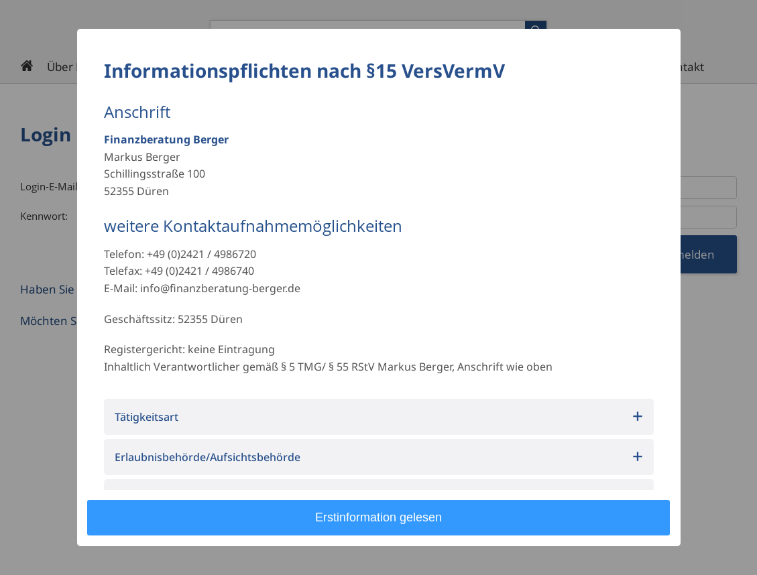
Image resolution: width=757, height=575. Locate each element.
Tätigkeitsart (146, 416)
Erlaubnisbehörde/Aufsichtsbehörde (207, 457)
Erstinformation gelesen (378, 517)
